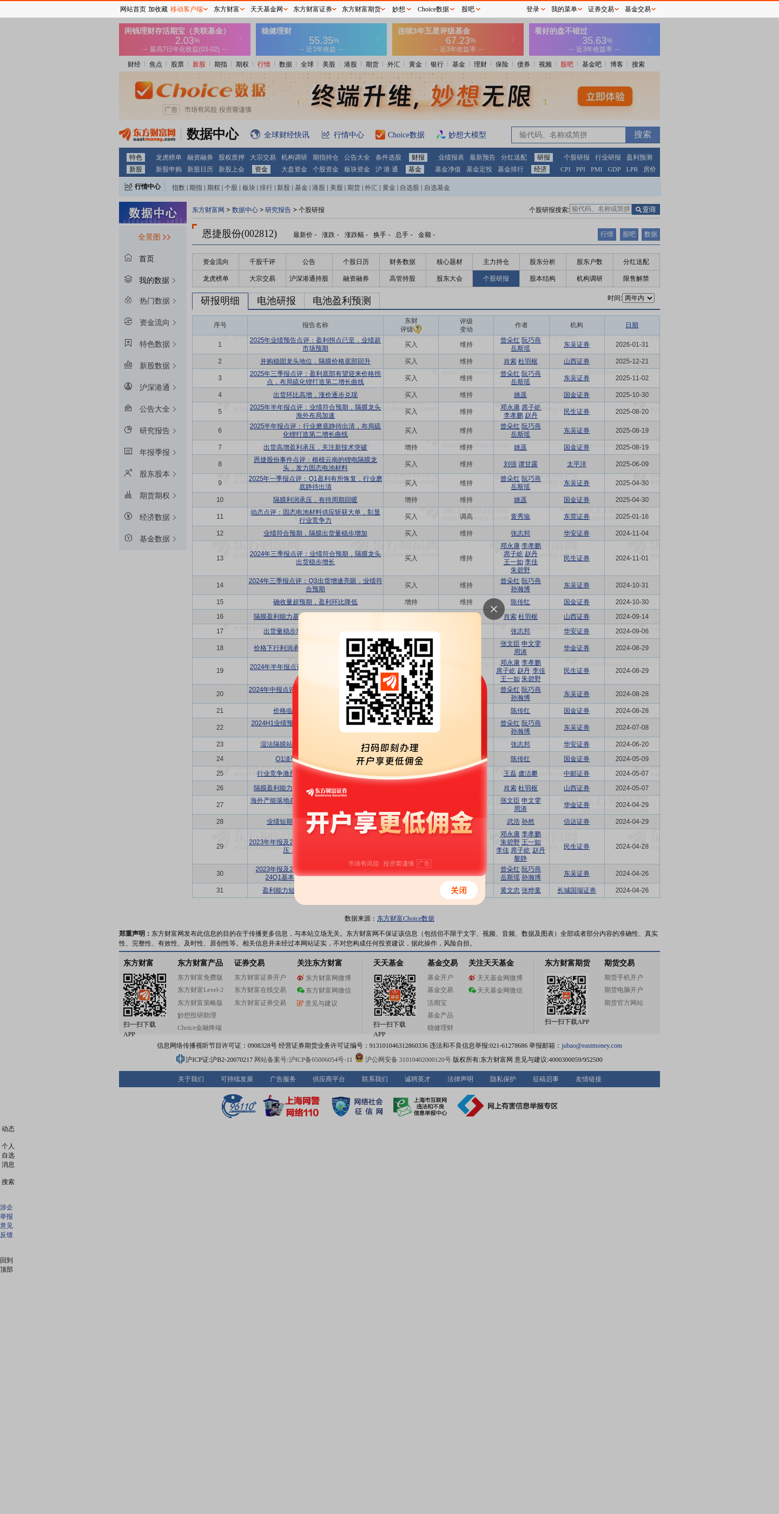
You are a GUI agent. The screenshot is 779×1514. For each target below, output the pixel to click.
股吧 (467, 9)
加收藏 (158, 9)
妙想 (398, 9)
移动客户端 (186, 9)
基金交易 (638, 9)
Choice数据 (433, 9)
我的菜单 (564, 9)
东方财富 (227, 9)
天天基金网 (266, 9)
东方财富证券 (312, 9)
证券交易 (601, 9)
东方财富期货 (361, 9)
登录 (532, 9)
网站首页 (133, 9)
